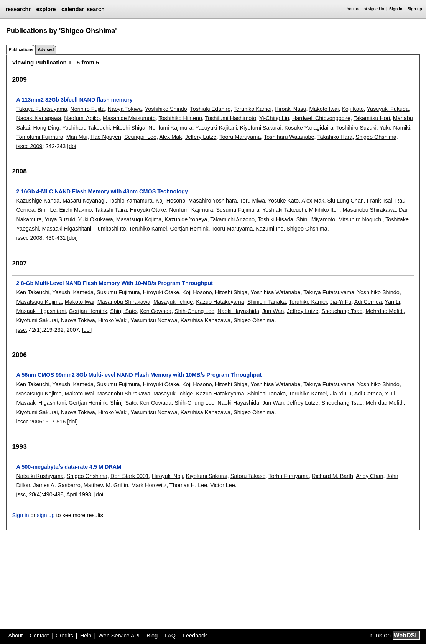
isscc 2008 (29, 238)
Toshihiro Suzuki (356, 128)
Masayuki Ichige (173, 302)
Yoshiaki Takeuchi (284, 210)
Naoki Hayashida (238, 311)
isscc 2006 (29, 421)
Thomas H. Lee (188, 485)
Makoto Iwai (324, 109)
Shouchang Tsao (341, 311)
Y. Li (390, 393)
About (15, 635)
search (95, 9)
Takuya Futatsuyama (41, 109)
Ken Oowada (155, 311)
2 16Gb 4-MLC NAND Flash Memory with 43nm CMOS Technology (102, 191)
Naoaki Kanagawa (38, 118)
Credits (64, 635)
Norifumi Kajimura (170, 128)
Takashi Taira (111, 210)
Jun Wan (273, 311)
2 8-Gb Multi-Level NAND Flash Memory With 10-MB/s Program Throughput (114, 283)
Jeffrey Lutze (302, 311)
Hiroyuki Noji (167, 476)
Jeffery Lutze (200, 137)
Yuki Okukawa (95, 219)
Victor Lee (222, 485)
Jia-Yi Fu (340, 302)
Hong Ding (46, 128)
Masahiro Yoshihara (212, 201)
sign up (45, 515)
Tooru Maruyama (240, 137)
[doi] (72, 146)
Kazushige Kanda (37, 201)
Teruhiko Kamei (252, 109)
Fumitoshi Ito (110, 229)
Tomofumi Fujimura (39, 137)
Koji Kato (353, 109)
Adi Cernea (368, 302)
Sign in (396, 9)
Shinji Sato (123, 311)
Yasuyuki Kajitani (216, 128)
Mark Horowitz (148, 485)
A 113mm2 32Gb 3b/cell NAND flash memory (74, 100)
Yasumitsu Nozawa (154, 320)
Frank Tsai (379, 201)
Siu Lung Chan (345, 201)
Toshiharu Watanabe (289, 137)
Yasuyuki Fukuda (388, 109)
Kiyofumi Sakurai (260, 128)
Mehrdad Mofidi (384, 311)
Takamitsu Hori (372, 118)
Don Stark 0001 (129, 476)
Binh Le (47, 210)
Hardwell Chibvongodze (321, 118)
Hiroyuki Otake (148, 210)
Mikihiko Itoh (324, 210)
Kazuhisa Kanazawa (205, 320)
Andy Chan (369, 476)
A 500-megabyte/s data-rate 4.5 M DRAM (68, 467)
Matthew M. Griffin (106, 485)
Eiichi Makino (75, 210)
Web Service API (119, 635)
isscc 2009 (29, 146)
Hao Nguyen (105, 137)
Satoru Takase (248, 476)
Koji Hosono (171, 201)
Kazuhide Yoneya (185, 219)
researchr (18, 9)
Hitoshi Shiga (129, 128)
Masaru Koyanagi (84, 201)
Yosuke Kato (283, 201)
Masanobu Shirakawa (369, 210)
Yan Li (392, 302)
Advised (46, 49)
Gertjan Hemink (189, 229)
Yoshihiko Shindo (166, 109)
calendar (72, 9)
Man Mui (76, 137)
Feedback (195, 635)
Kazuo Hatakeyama (220, 302)
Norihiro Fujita (87, 109)
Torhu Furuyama (288, 476)
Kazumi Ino (269, 229)
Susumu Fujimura (237, 210)
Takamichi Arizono (232, 219)
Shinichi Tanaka (266, 302)
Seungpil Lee (140, 137)
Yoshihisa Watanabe (275, 292)
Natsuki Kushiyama (39, 476)
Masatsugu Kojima (138, 219)
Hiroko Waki (113, 320)
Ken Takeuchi (32, 292)
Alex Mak (170, 137)
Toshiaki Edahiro (210, 109)
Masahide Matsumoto (129, 118)
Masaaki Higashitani (66, 229)
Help (86, 635)
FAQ (170, 635)
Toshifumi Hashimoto (231, 118)
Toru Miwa (252, 201)
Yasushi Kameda (73, 292)
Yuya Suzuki (60, 219)
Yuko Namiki (394, 128)
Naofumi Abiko (82, 118)
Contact (39, 635)
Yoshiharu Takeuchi (86, 128)
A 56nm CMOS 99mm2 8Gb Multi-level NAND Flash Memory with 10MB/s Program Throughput (139, 375)
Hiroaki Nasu (290, 109)
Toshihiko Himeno (180, 118)
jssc (21, 330)
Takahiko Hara (334, 137)
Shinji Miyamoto (316, 219)
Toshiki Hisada (275, 219)
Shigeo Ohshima (375, 137)
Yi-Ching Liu (274, 118)
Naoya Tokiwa (125, 109)
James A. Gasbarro (56, 485)
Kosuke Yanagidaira (309, 128)
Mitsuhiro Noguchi (360, 219)
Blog (152, 635)
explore (46, 9)
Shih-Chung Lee (194, 311)
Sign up (415, 9)
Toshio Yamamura (131, 201)
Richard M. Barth (332, 476)
